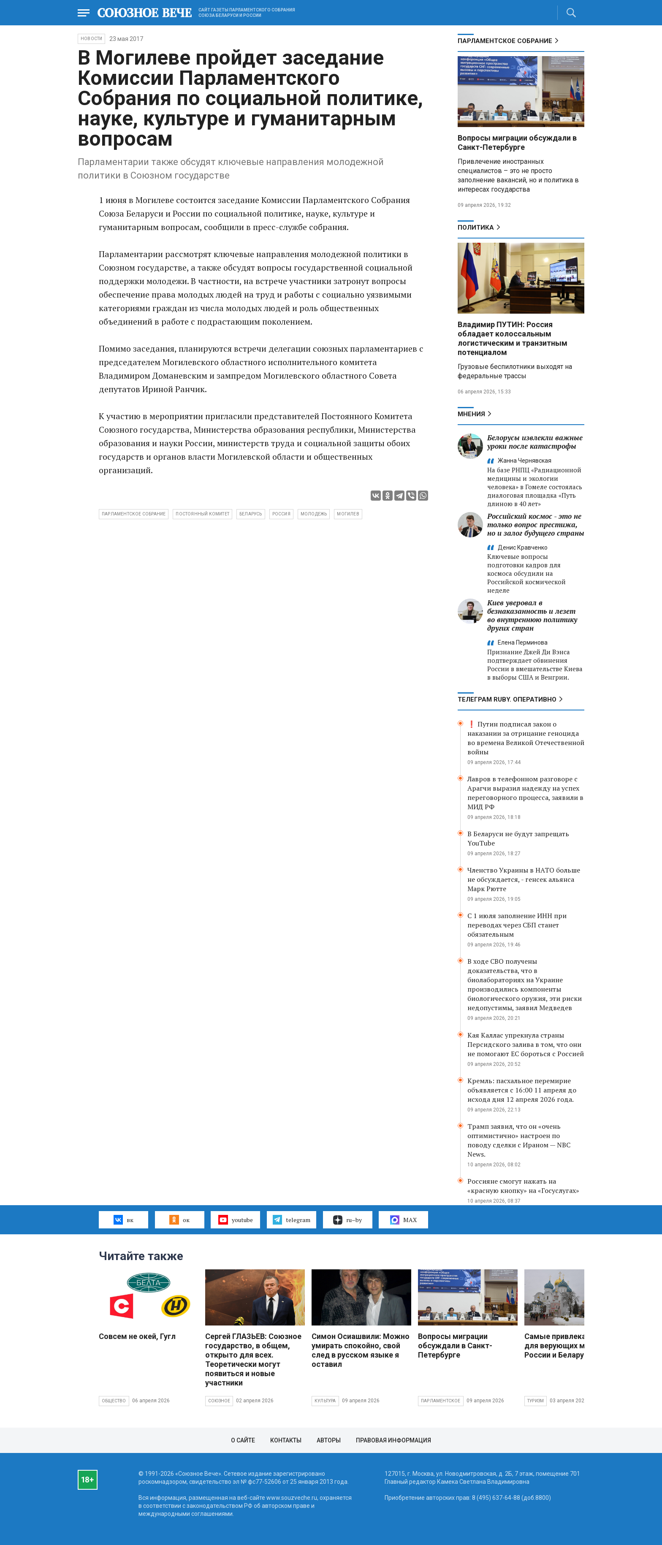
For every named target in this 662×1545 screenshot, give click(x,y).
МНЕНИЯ (471, 414)
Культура (325, 1401)
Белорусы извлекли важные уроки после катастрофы (535, 442)
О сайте (243, 1440)
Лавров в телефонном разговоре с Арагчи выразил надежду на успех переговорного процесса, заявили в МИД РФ (525, 792)
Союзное (219, 1401)
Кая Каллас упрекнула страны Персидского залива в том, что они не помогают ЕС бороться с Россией (525, 1044)
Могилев (348, 514)
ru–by (347, 1220)
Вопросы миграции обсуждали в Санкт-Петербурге (517, 142)
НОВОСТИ (91, 38)
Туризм (535, 1401)
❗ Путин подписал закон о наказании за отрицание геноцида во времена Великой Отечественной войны (525, 737)
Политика (476, 227)
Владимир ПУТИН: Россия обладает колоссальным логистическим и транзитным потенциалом (512, 338)
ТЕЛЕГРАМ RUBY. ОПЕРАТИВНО (507, 699)
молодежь (314, 514)
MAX (403, 1220)
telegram (291, 1219)
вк (123, 1219)
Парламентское (441, 1401)
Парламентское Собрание (505, 41)
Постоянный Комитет (202, 514)
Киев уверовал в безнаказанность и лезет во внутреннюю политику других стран (532, 615)
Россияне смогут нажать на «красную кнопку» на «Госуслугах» (523, 1185)
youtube (235, 1219)
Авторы (329, 1440)
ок (179, 1219)
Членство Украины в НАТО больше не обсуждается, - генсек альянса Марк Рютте (523, 879)
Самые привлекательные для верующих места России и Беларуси (571, 1345)
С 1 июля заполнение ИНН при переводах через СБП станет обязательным (517, 925)
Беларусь (250, 514)
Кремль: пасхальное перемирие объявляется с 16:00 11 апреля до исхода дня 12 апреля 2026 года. (521, 1090)
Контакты (285, 1440)
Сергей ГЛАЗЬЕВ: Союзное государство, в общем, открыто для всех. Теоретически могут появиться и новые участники (253, 1359)
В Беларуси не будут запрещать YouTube (518, 838)
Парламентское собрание (134, 514)
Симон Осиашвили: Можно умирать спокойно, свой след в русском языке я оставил (361, 1350)
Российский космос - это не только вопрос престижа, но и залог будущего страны (535, 524)
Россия (281, 514)
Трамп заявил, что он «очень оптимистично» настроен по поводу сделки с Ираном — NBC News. (518, 1140)
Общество (114, 1401)
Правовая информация (393, 1440)
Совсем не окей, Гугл (137, 1336)
